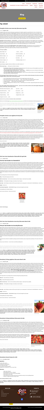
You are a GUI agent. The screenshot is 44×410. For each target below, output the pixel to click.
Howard (19, 309)
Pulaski (26, 145)
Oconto (19, 109)
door (1, 144)
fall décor (8, 144)
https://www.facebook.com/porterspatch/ (7, 138)
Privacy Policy (16, 407)
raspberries (33, 215)
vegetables (11, 146)
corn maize (25, 143)
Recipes (4, 380)
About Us (35, 5)
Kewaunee (27, 144)
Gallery (36, 7)
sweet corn (2, 216)
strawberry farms (27, 253)
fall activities (4, 144)
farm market (29, 108)
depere (28, 143)
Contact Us (41, 7)
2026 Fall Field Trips (4, 394)
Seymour (1, 146)
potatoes (19, 310)
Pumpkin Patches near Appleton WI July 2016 (11, 115)
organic (12, 310)
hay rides (2, 109)
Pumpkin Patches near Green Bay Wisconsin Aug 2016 (13, 28)
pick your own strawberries (12, 215)
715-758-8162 (33, 393)
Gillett (24, 144)
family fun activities (3, 309)
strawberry (24, 381)
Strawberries (28, 3)
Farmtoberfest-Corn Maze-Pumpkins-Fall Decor (19, 5)
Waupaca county (24, 216)
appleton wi (9, 108)
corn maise (20, 143)
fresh (17, 309)
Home (23, 3)
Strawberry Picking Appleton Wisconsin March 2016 (13, 259)
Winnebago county (31, 216)
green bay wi (12, 214)
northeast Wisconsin (13, 109)
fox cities (21, 144)
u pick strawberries (11, 216)
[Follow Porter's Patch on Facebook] (22, 400)
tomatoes (5, 216)
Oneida (12, 145)
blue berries (16, 213)
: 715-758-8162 (5, 0)
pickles (18, 215)
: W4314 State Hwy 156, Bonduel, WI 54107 (33, 0)
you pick (14, 351)
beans (13, 213)
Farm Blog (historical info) (5, 393)
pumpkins (30, 109)
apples (8, 143)
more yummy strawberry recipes (5, 378)
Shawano (37, 215)
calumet (18, 108)
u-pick (16, 216)
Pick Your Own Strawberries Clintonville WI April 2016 (13, 156)
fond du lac (17, 144)
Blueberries (41, 3)
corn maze (25, 108)
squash (40, 215)
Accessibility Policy (18, 408)
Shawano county (6, 146)
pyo (12, 253)
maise (29, 309)
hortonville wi (7, 109)
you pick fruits (36, 216)
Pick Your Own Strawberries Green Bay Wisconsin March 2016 (15, 221)
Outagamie (26, 109)
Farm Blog (41, 5)
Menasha (1, 145)
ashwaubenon (9, 308)
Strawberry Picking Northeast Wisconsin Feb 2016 (12, 318)
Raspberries (35, 3)
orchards (22, 109)
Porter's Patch (10, 407)
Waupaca (15, 146)
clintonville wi (32, 213)
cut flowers (2, 349)
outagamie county (15, 252)
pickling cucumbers (23, 215)
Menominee (6, 145)
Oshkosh (1, 215)
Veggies (31, 5)
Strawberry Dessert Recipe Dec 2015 (8, 357)
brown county (14, 108)
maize (32, 309)
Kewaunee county (25, 309)
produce (23, 145)
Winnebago (19, 146)
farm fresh (10, 251)
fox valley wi (7, 214)
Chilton (21, 108)
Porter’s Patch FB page (4, 206)
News (4, 108)
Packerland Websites (38, 407)
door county (42, 213)
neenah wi (32, 214)
